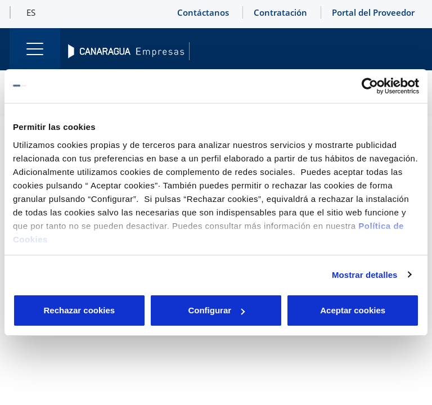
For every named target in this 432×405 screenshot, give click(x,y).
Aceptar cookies (352, 310)
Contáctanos (203, 12)
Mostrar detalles (365, 275)
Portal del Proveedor (373, 12)
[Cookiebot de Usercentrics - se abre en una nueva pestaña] (370, 86)
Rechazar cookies (79, 310)
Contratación (280, 12)
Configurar (216, 310)
